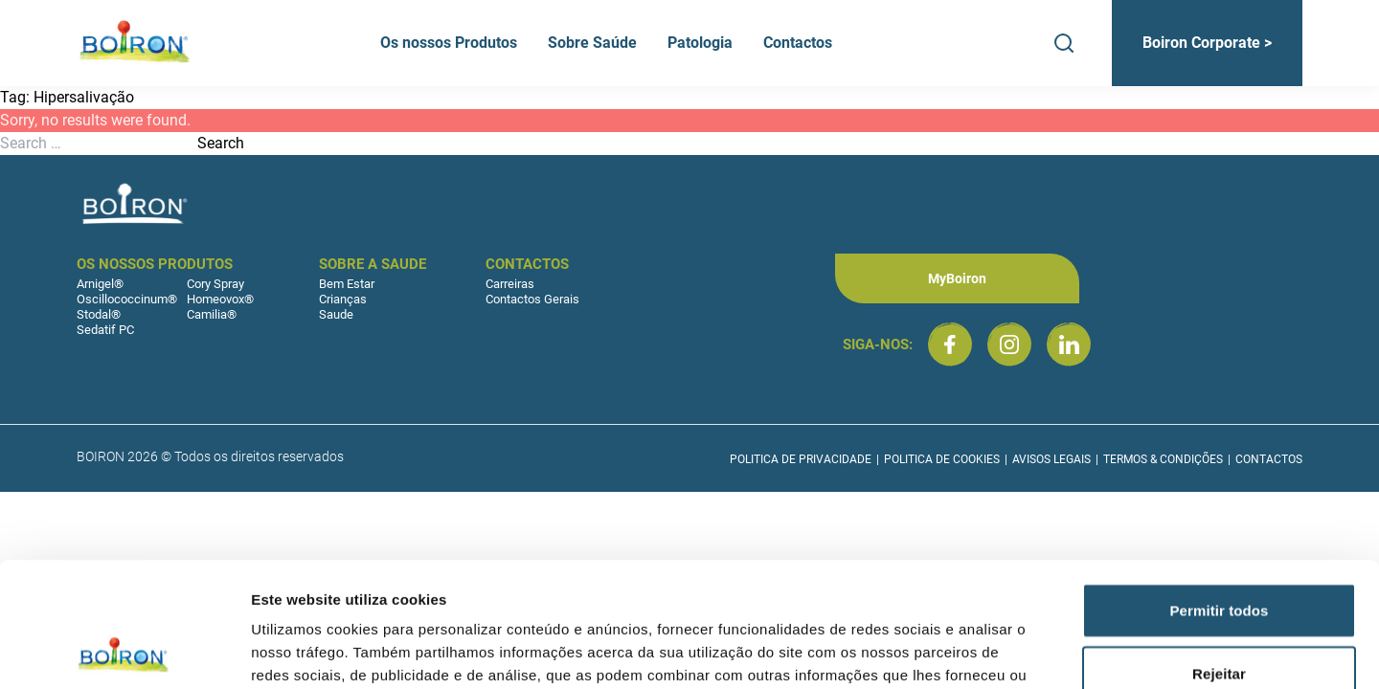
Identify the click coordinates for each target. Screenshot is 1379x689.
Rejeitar (1219, 549)
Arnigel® (100, 284)
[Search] (1064, 43)
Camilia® (212, 314)
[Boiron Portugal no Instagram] (1009, 344)
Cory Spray (215, 284)
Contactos (797, 42)
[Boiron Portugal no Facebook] (950, 344)
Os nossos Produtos (448, 42)
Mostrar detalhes (1051, 651)
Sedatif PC (105, 329)
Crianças (343, 299)
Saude (336, 314)
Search (220, 143)
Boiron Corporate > (1207, 42)
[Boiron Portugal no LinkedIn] (1069, 344)
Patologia (700, 42)
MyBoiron (957, 278)
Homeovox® (220, 299)
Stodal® (99, 314)
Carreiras (510, 284)
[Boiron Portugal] (136, 43)
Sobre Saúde (592, 42)
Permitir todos (1218, 486)
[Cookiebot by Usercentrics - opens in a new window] (124, 651)
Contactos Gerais (532, 299)
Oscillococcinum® (127, 299)
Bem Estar (346, 284)
